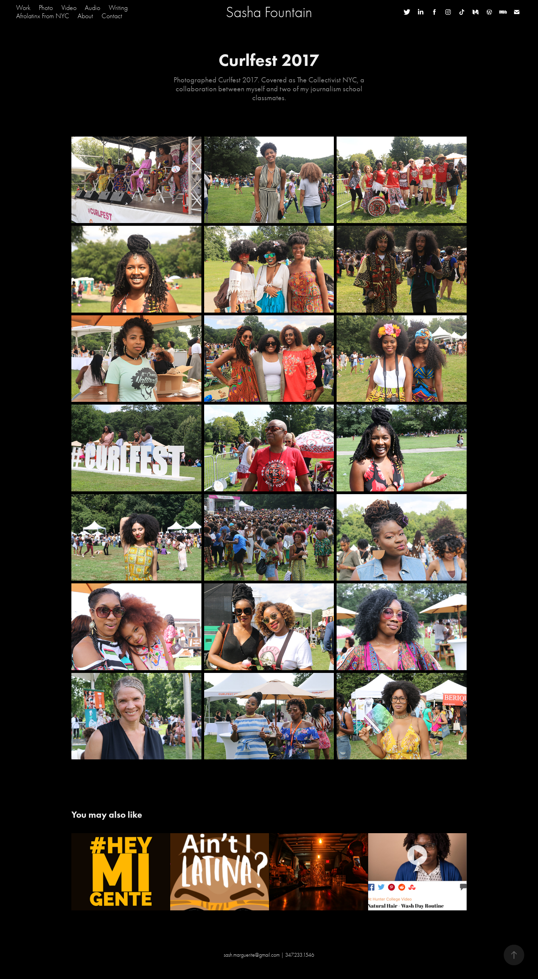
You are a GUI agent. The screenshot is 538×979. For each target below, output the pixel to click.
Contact (112, 16)
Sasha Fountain (269, 12)
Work (23, 8)
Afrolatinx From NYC (42, 16)
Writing (118, 8)
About (85, 16)
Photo (46, 8)
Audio (92, 8)
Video (69, 8)
